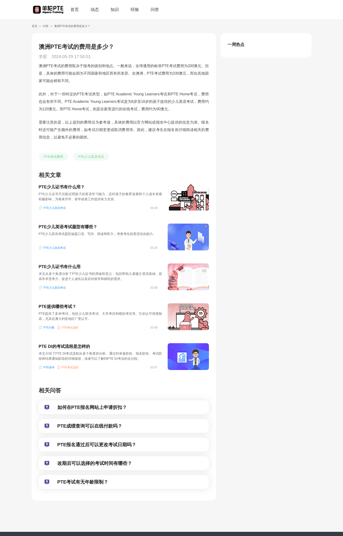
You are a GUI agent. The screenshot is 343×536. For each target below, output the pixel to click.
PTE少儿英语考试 (91, 157)
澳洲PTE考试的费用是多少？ (72, 26)
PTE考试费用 (53, 157)
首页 (74, 9)
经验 (135, 9)
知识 (115, 9)
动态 (94, 9)
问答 (155, 9)
